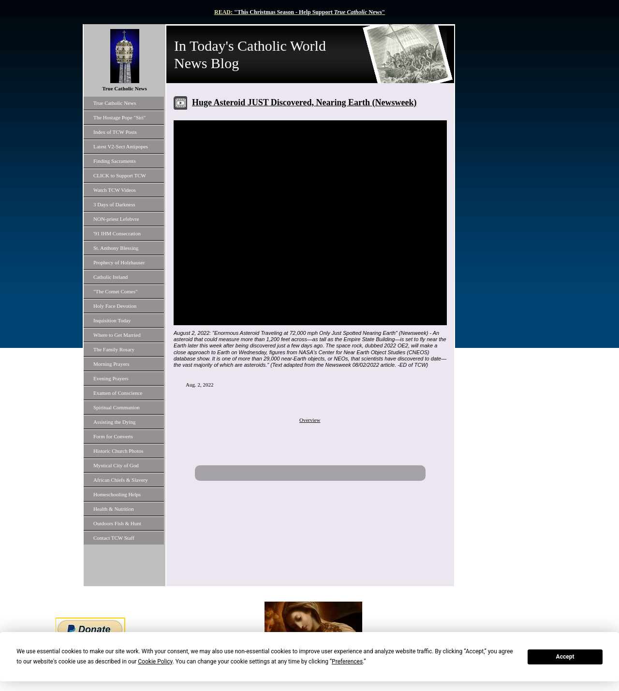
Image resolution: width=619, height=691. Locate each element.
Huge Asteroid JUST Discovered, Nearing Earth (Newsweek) (304, 102)
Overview (309, 420)
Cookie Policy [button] (155, 661)
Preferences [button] (347, 661)
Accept (565, 656)
